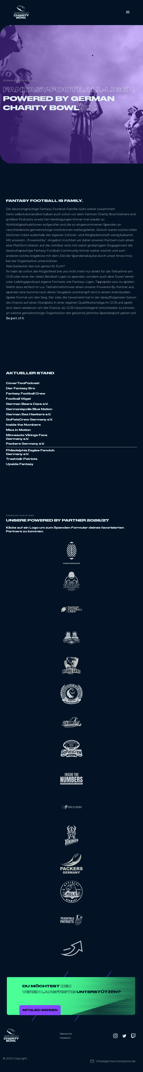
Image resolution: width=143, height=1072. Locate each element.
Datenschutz (66, 1034)
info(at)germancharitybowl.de (116, 1061)
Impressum (65, 1038)
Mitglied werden (40, 1010)
